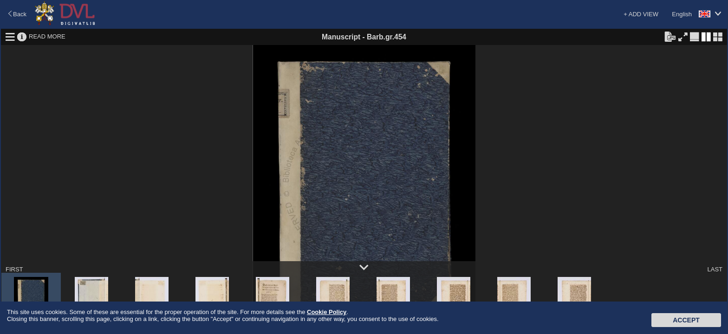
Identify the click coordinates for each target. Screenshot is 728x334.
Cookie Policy (326, 311)
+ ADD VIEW (641, 14)
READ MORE (47, 36)
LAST (714, 269)
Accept (686, 320)
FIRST (14, 269)
